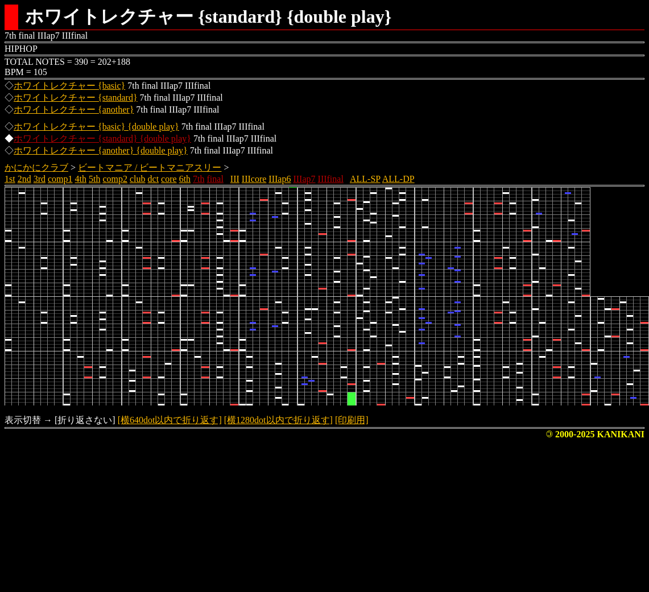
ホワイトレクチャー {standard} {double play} (102, 138)
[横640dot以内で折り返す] (170, 420)
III (234, 179)
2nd (24, 179)
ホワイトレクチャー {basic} (69, 85)
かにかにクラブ (36, 167)
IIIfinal (331, 179)
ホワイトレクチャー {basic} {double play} (96, 126)
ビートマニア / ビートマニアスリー (149, 167)
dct (153, 179)
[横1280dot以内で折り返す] (278, 420)
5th (94, 179)
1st (10, 179)
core (169, 179)
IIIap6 (279, 179)
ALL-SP (365, 179)
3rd (40, 179)
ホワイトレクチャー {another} (74, 109)
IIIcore (254, 179)
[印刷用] (352, 420)
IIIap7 (304, 179)
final (215, 179)
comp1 (60, 179)
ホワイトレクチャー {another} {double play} (101, 150)
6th (185, 179)
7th (198, 179)
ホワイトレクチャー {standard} (76, 97)
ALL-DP (398, 179)
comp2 (114, 179)
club (138, 179)
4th (80, 179)
